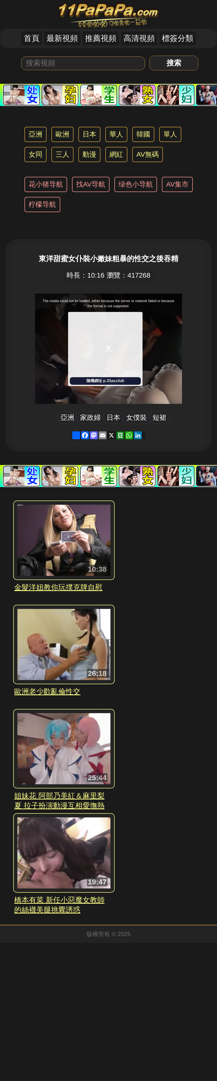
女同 (35, 154)
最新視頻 (62, 38)
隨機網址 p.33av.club (105, 381)
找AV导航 (90, 184)
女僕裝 (136, 417)
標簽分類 (177, 38)
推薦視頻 (100, 38)
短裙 (159, 417)
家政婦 (90, 417)
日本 (89, 134)
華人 (116, 134)
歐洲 (62, 134)
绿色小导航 (136, 184)
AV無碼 (147, 154)
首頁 (31, 38)
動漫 (89, 154)
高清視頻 (139, 38)
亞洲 (35, 134)
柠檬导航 (42, 204)
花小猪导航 (46, 184)
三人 (62, 154)
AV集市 (177, 184)
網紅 (116, 154)
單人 (170, 134)
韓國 (143, 134)
